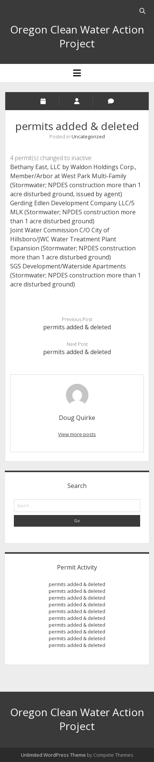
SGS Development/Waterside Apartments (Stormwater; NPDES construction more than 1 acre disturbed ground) (75, 275)
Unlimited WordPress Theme (53, 754)
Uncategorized (88, 136)
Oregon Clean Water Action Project (77, 36)
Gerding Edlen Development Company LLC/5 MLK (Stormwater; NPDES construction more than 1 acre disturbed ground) (73, 212)
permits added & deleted (77, 327)
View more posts (77, 434)
